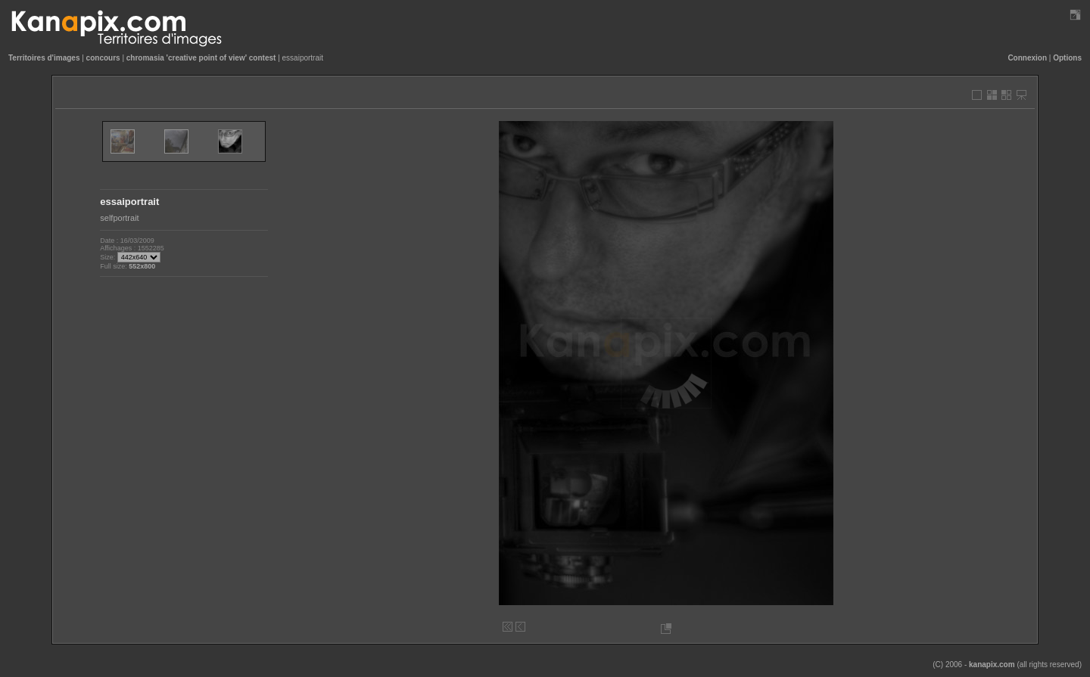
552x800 (142, 266)
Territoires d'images (43, 58)
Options (1067, 58)
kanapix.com (992, 664)
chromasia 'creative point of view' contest (201, 58)
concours (103, 58)
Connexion (1027, 58)
